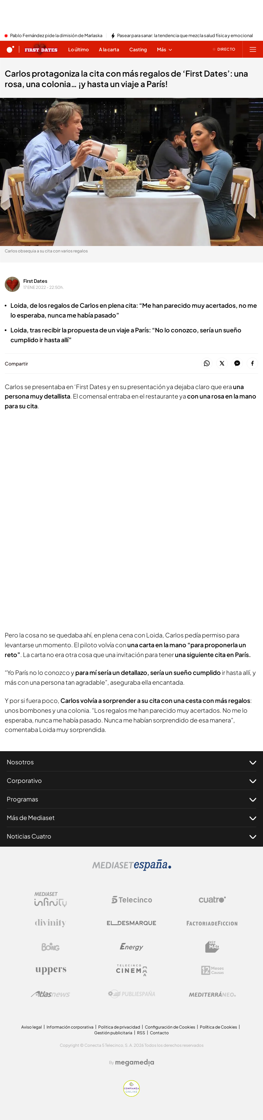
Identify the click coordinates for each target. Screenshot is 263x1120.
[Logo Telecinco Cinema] (131, 970)
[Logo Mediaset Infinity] (50, 899)
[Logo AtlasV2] (50, 994)
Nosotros (131, 762)
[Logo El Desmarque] (131, 923)
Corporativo (131, 780)
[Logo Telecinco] (131, 899)
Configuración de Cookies (170, 1027)
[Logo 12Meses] (212, 970)
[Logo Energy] (131, 946)
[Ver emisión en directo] (224, 49)
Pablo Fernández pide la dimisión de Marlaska (56, 35)
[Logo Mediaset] (131, 869)
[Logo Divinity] (50, 923)
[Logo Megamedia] (134, 1062)
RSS (141, 1032)
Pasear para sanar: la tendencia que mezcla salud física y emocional (185, 35)
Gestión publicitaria (113, 1032)
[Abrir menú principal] (252, 49)
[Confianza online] (131, 1094)
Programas (131, 799)
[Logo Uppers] (50, 970)
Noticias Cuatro (131, 836)
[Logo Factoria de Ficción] (212, 923)
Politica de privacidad (119, 1027)
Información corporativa (70, 1027)
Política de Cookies (218, 1027)
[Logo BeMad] (212, 946)
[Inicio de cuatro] (10, 49)
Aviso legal (31, 1027)
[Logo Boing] (51, 946)
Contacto (159, 1032)
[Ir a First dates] (41, 49)
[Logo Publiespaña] (131, 994)
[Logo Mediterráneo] (212, 994)
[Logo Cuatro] (212, 899)
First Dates (35, 280)
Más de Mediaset (131, 818)
